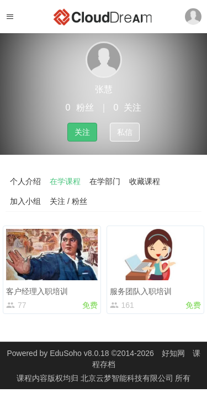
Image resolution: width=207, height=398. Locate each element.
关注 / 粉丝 (68, 201)
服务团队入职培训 (141, 291)
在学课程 (65, 181)
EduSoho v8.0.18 (79, 353)
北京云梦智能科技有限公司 (128, 378)
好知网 (173, 353)
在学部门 (104, 181)
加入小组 (25, 201)
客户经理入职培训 (37, 291)
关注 (82, 132)
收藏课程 (144, 181)
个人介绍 (25, 181)
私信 (124, 132)
